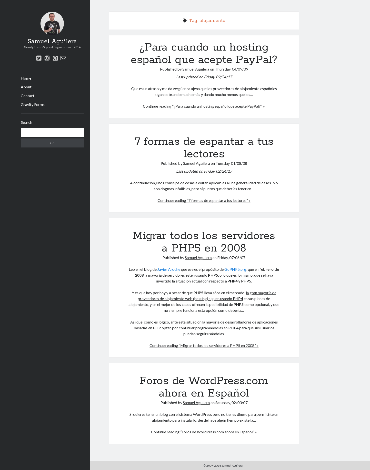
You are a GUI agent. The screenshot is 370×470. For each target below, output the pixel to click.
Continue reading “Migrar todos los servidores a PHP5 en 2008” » (204, 345)
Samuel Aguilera (52, 41)
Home (26, 78)
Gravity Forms (33, 104)
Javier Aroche (168, 269)
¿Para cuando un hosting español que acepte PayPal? (204, 53)
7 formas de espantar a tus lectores (204, 148)
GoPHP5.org (235, 269)
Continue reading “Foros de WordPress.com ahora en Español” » (204, 431)
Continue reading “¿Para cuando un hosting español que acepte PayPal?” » (204, 106)
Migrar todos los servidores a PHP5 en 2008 (204, 242)
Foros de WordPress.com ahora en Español (204, 387)
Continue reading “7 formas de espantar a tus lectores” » (204, 200)
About (26, 86)
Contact (27, 95)
